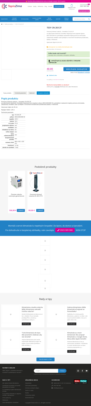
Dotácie (30, 6)
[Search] (89, 19)
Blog (46, 6)
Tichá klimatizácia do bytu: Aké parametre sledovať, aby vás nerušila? (32, 335)
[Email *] (50, 371)
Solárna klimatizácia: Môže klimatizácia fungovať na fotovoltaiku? (76, 309)
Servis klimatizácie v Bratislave (10, 402)
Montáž (58, 19)
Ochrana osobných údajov (32, 388)
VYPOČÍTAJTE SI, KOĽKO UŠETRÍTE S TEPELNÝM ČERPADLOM (64, 61)
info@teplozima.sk (58, 388)
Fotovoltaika (25, 19)
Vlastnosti (31, 93)
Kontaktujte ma (84, 11)
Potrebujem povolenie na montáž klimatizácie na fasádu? (11, 386)
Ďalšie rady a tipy (45, 359)
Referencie (40, 6)
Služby (34, 6)
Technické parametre (20, 93)
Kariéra (27, 393)
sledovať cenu (52, 75)
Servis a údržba (66, 19)
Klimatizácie (4, 19)
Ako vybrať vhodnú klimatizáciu (10, 383)
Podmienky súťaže (30, 395)
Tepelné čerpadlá (14, 19)
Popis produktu (7, 93)
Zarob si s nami (29, 390)
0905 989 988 (57, 385)
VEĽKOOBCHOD (29, 397)
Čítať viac (26, 324)
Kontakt (50, 6)
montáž (57, 86)
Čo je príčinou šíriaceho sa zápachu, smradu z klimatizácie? (11, 394)
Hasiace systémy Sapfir (36, 19)
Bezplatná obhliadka (43, 93)
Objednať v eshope (84, 72)
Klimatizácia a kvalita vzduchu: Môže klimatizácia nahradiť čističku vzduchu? (32, 309)
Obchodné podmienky (31, 385)
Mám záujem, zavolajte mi (76, 69)
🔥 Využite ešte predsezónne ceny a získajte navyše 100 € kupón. (45, 1)
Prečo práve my (59, 6)
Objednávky (28, 383)
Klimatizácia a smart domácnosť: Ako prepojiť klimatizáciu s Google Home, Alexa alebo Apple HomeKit (77, 336)
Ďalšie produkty (49, 19)
